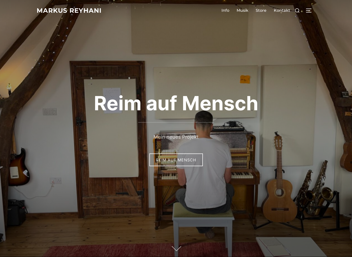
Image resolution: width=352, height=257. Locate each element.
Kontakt (282, 10)
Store (261, 10)
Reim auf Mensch (176, 103)
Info (225, 10)
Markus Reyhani (69, 10)
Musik (242, 10)
